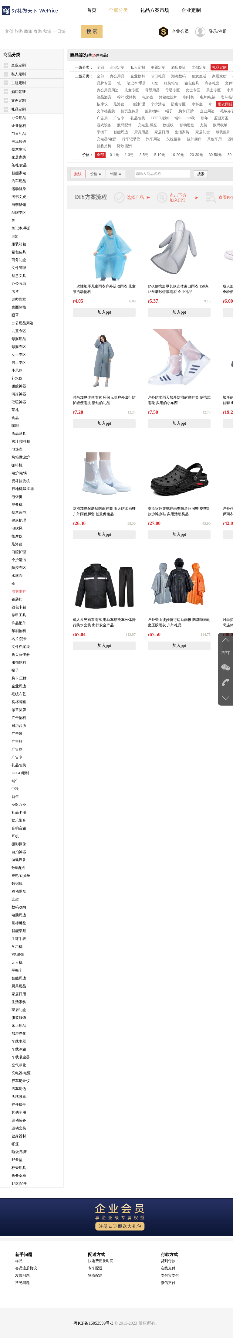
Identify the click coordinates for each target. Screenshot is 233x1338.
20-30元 (196, 155)
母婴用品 (19, 339)
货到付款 (168, 1261)
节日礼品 (19, 133)
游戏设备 (19, 860)
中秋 (15, 789)
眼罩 (15, 315)
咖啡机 (17, 465)
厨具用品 (19, 986)
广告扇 (17, 749)
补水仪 (17, 378)
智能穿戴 (19, 931)
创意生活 (19, 149)
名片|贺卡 (19, 639)
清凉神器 (19, 394)
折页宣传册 (21, 654)
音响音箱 (19, 828)
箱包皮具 (19, 252)
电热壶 (17, 449)
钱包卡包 (19, 607)
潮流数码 (19, 141)
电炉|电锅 (19, 473)
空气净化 (19, 1065)
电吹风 (17, 528)
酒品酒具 (19, 433)
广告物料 (19, 718)
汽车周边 (19, 1089)
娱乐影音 (19, 820)
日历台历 (19, 725)
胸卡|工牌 (19, 678)
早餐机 (17, 504)
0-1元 (114, 155)
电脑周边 (19, 915)
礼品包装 (19, 765)
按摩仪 (17, 536)
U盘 (15, 236)
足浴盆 (17, 544)
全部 (100, 67)
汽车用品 (19, 181)
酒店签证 (18, 92)
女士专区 (19, 354)
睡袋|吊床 (19, 1152)
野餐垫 (17, 1160)
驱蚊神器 (19, 386)
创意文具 (19, 276)
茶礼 (15, 410)
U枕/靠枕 (19, 299)
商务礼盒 (19, 260)
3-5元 (144, 155)
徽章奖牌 (19, 710)
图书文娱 (19, 197)
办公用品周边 (22, 323)
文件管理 (19, 268)
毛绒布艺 (19, 694)
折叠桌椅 (19, 1175)
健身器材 (19, 1136)
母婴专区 (19, 347)
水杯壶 (17, 576)
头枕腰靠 (19, 1097)
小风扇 (17, 370)
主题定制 (18, 83)
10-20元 (177, 155)
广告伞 (17, 757)
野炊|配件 (19, 1183)
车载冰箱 (19, 1049)
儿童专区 (19, 331)
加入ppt (104, 312)
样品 (18, 1261)
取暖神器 (19, 402)
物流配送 (95, 1275)
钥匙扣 (17, 599)
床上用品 (19, 1025)
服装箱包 (19, 244)
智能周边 (19, 978)
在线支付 (168, 1268)
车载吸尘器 (21, 1057)
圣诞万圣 (19, 804)
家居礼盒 (19, 1010)
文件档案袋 (21, 647)
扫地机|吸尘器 (23, 489)
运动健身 (19, 189)
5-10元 (159, 155)
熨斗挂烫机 (21, 481)
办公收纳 (19, 283)
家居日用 (19, 994)
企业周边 (19, 686)
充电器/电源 (21, 1073)
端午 (15, 781)
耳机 (15, 836)
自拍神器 (19, 852)
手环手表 (19, 939)
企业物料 (19, 126)
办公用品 (19, 118)
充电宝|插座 (21, 875)
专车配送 (95, 1268)
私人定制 (18, 74)
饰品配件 (19, 623)
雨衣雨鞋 (19, 591)
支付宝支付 (170, 1275)
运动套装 (19, 1128)
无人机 (17, 962)
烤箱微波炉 (21, 457)
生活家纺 (19, 1002)
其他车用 (19, 1112)
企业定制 (18, 65)
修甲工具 (19, 615)
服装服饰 (19, 1018)
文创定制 (18, 100)
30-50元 (215, 155)
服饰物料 (19, 662)
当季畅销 (19, 205)
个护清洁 (19, 560)
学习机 (17, 947)
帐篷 (15, 1144)
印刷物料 (19, 631)
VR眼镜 (18, 954)
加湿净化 (19, 1033)
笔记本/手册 (21, 228)
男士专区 (19, 362)
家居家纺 (19, 157)
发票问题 (22, 1275)
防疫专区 (19, 568)
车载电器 (19, 1041)
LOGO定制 (20, 773)
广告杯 (17, 741)
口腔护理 (19, 552)
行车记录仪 (21, 1081)
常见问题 (22, 1283)
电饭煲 (17, 497)
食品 (15, 418)
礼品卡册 (19, 812)
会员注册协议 (26, 1268)
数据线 (17, 883)
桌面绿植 (19, 307)
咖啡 (15, 426)
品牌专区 (19, 212)
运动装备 (19, 1120)
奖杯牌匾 (19, 702)
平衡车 (17, 970)
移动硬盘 (19, 891)
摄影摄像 (19, 844)
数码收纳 (19, 907)
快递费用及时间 (100, 1261)
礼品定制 (18, 109)
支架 (15, 899)
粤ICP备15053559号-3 (93, 1323)
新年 (15, 797)
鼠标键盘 (19, 923)
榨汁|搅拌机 (21, 441)
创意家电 (19, 512)
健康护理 (19, 520)
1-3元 (129, 155)
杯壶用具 (19, 1168)
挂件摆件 (19, 1104)
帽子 (15, 670)
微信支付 (168, 1283)
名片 (15, 291)
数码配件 (19, 868)
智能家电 (19, 173)
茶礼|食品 (19, 165)
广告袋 (17, 733)
